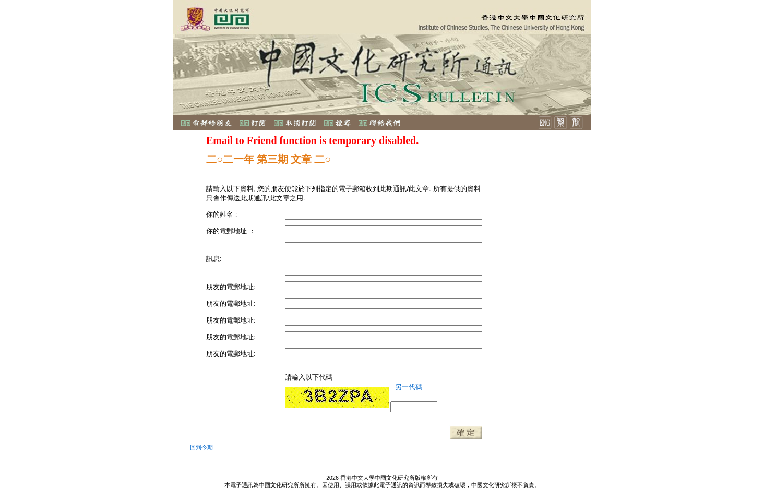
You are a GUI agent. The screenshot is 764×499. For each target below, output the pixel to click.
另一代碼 (408, 387)
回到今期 (201, 447)
